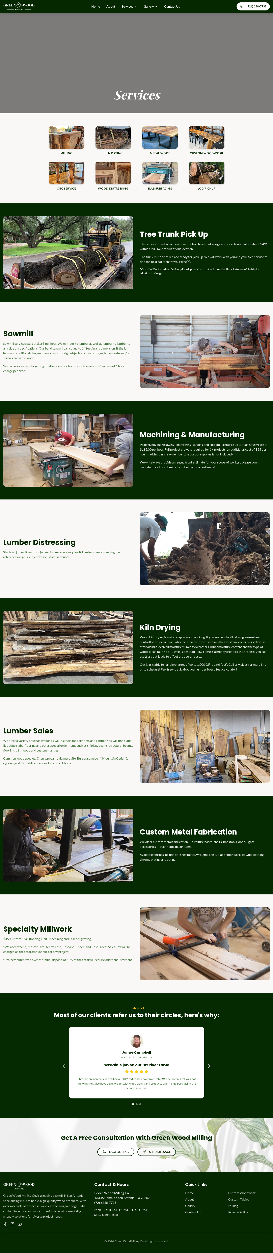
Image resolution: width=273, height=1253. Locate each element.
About (110, 6)
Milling (233, 1206)
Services (129, 6)
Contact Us (172, 6)
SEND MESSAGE (157, 1152)
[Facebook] (5, 1224)
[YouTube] (20, 1224)
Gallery (151, 6)
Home (95, 6)
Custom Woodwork (242, 1193)
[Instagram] (12, 1224)
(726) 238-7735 (253, 6)
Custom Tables (238, 1199)
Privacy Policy (238, 1212)
